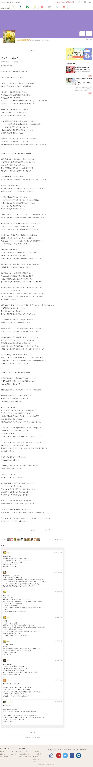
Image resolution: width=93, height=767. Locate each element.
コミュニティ (14, 751)
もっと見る (60, 539)
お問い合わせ (37, 759)
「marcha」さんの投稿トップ (33, 737)
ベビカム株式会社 (24, 754)
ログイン (79, 2)
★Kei (7, 660)
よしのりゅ (9, 702)
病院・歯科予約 (4, 756)
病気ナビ (2, 754)
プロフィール (76, 39)
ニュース (13, 754)
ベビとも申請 (88, 39)
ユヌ (7, 680)
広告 (34, 761)
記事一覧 (32, 50)
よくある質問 (37, 754)
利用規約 (35, 756)
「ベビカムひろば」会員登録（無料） (65, 2)
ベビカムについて (24, 751)
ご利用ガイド (37, 751)
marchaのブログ (23, 40)
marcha (8, 552)
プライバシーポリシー (25, 756)
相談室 (2, 751)
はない (8, 572)
